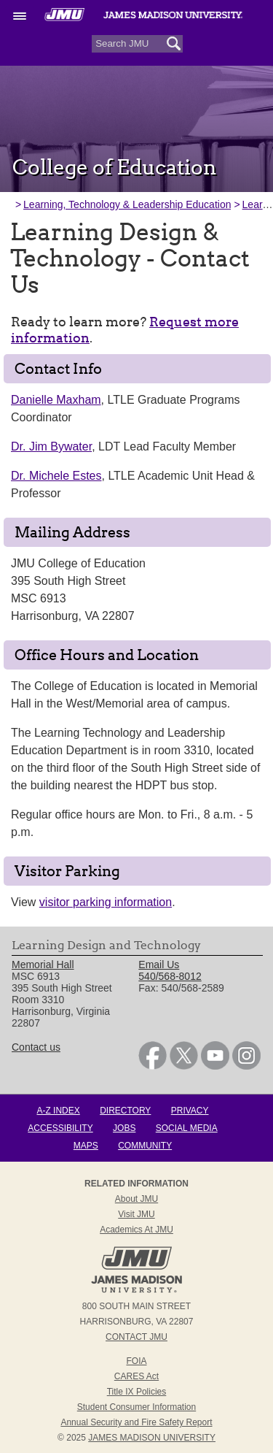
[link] (152, 1066)
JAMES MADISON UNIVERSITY (151, 1438)
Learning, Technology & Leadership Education (127, 204)
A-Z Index (57, 1110)
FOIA (136, 1361)
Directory (125, 1110)
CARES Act (136, 1376)
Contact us (36, 1047)
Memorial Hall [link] (43, 964)
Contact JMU (136, 1337)
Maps (86, 1145)
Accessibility (60, 1128)
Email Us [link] (158, 964)
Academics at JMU (136, 1229)
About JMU (136, 1199)
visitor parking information (105, 902)
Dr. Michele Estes (56, 475)
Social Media (187, 1128)
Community (145, 1145)
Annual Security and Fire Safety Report (136, 1422)
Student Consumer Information (136, 1407)
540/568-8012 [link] (169, 976)
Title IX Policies (137, 1392)
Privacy (190, 1110)
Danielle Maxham (56, 400)
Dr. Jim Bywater (51, 446)
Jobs (124, 1128)
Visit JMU (136, 1214)
